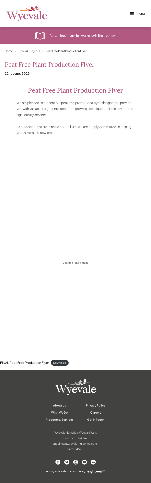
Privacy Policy (96, 405)
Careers (95, 412)
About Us (59, 405)
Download (59, 362)
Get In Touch (95, 419)
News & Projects (29, 51)
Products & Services (59, 419)
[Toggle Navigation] (137, 14)
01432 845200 (76, 449)
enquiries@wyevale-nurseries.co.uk (76, 443)
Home (9, 51)
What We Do (59, 412)
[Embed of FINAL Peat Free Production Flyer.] (75, 262)
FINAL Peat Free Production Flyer (24, 363)
